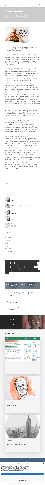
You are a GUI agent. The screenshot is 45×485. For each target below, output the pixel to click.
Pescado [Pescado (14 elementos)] (21, 269)
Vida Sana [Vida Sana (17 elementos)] (37, 271)
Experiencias (7, 240)
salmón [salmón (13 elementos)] (37, 269)
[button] (43, 463)
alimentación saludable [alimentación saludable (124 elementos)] (18, 260)
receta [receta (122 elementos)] (27, 269)
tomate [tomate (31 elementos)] (18, 271)
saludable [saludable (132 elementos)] (6, 271)
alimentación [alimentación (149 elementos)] (11, 260)
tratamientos (7, 249)
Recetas (6, 245)
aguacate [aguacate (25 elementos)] (6, 260)
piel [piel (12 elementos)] (24, 269)
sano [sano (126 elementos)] (12, 271)
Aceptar (22, 473)
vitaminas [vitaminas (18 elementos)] (6, 273)
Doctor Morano (8, 237)
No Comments (21, 15)
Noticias (6, 243)
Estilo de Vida (7, 239)
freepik (8, 173)
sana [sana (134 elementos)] (10, 271)
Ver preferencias (22, 480)
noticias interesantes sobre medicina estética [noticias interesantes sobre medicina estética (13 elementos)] (12, 269)
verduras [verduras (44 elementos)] (34, 271)
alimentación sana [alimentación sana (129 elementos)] (25, 260)
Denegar (22, 477)
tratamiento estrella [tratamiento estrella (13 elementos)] (23, 271)
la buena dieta (8, 242)
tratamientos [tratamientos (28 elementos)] (30, 271)
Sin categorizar (8, 246)
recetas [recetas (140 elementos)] (30, 269)
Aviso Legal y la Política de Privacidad (16, 483)
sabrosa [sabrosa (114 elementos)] (33, 269)
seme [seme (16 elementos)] (15, 271)
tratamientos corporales (10, 251)
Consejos (7, 236)
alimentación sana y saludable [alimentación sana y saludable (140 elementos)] (34, 260)
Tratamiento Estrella (9, 248)
